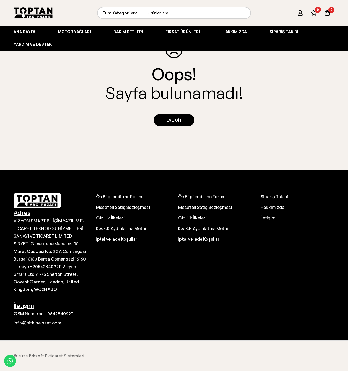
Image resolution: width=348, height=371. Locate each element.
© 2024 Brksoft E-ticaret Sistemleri (49, 356)
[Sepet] (327, 13)
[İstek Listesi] (314, 13)
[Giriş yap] (300, 13)
